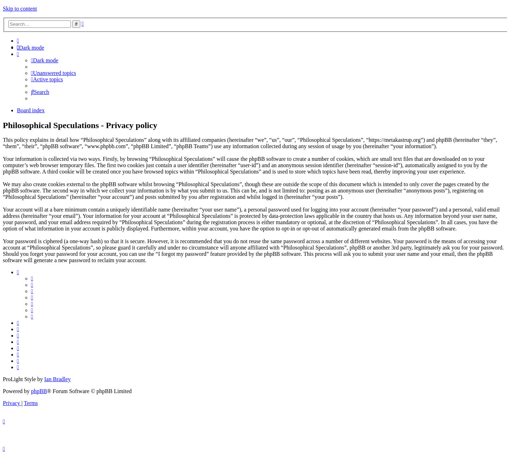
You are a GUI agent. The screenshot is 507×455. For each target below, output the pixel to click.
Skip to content (20, 9)
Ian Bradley (57, 379)
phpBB (39, 391)
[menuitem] (18, 41)
